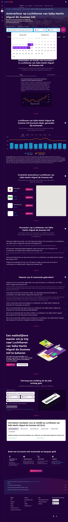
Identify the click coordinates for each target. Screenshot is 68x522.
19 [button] (19, 50)
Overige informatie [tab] (51, 74)
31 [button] (13, 56)
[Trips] (2, 17)
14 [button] (25, 47)
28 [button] (25, 53)
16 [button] (31, 47)
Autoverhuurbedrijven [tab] (13, 428)
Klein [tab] (23, 134)
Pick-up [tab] (45, 134)
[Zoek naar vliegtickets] (2, 5)
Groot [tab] (32, 134)
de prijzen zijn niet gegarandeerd (35, 481)
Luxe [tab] (49, 134)
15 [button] (28, 47)
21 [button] (25, 50)
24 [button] (13, 53)
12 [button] (19, 47)
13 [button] (22, 47)
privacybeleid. (8, 410)
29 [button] (28, 53)
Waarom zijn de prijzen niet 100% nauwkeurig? (36, 489)
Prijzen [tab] (21, 74)
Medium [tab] (27, 134)
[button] (2, 2)
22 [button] (28, 50)
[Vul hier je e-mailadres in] (22, 400)
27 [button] (22, 53)
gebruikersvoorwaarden (29, 409)
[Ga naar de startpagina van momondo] (8, 1)
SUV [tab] (36, 134)
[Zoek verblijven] (2, 8)
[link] (29, 189)
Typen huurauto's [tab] (24, 428)
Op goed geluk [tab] (12, 431)
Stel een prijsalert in (59, 462)
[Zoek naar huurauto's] (2, 11)
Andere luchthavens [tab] (34, 428)
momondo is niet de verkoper (36, 485)
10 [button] (13, 47)
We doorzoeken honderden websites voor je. (36, 487)
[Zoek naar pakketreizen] (2, 13)
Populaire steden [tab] (54, 428)
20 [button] (23, 50)
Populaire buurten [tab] (44, 428)
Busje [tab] (40, 134)
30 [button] (32, 53)
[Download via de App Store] (55, 503)
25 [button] (16, 53)
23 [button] (31, 50)
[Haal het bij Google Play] (55, 500)
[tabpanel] (36, 93)
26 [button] (19, 53)
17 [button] (13, 50)
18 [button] (16, 50)
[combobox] (11, 26)
